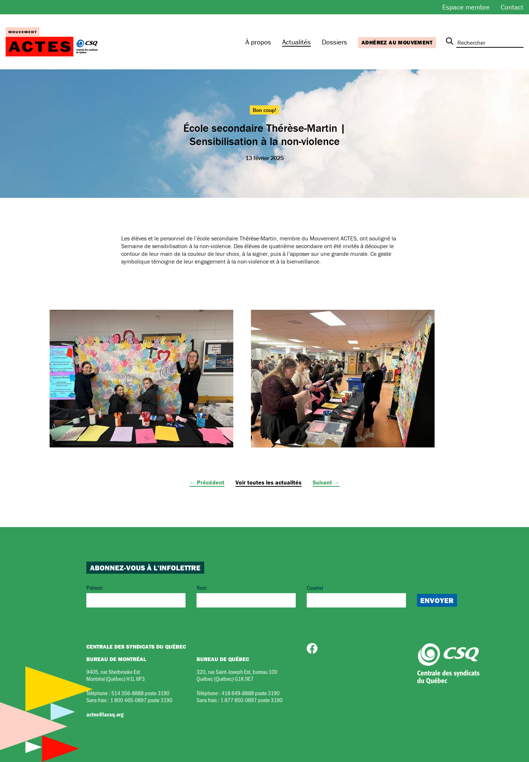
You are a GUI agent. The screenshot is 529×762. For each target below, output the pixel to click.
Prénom (136, 595)
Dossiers (334, 41)
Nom (246, 595)
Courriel (356, 595)
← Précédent (207, 482)
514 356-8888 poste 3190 (140, 693)
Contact (512, 7)
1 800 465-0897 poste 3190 (141, 700)
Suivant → (326, 482)
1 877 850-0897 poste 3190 (251, 700)
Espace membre (466, 7)
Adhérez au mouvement (396, 42)
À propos (258, 41)
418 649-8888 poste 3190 (251, 693)
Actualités (296, 41)
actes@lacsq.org (104, 714)
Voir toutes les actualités (268, 482)
